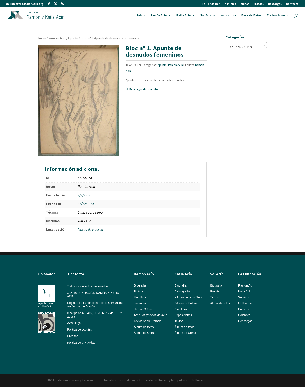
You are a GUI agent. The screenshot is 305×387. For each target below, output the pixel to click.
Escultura (140, 297)
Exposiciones (183, 315)
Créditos (72, 336)
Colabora (244, 315)
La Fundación (211, 4)
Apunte (73, 38)
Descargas (275, 4)
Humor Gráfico (143, 309)
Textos (179, 321)
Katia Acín (183, 15)
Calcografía (182, 291)
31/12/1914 (86, 204)
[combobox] (246, 45)
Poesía (214, 291)
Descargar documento (143, 89)
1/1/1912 (84, 195)
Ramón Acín (159, 15)
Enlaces (259, 4)
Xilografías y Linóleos (189, 297)
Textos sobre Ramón (147, 321)
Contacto (292, 4)
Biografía (140, 285)
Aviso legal (74, 323)
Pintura (138, 291)
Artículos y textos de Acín (150, 315)
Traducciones (276, 15)
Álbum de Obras (144, 333)
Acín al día (228, 15)
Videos (245, 4)
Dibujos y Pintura (186, 303)
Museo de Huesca (90, 229)
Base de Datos (251, 15)
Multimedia (245, 303)
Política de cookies (79, 329)
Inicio (141, 15)
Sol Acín (206, 15)
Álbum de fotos (144, 327)
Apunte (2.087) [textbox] (244, 47)
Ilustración (140, 303)
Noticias (230, 4)
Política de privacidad (81, 342)
